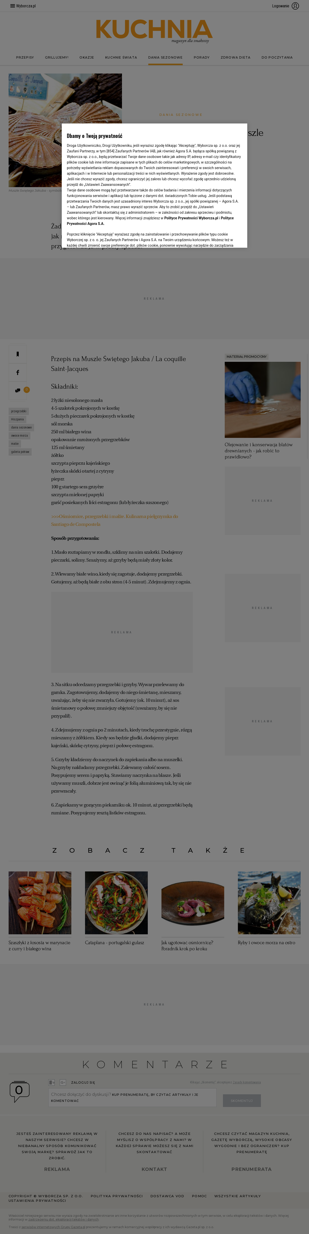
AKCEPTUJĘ (225, 238)
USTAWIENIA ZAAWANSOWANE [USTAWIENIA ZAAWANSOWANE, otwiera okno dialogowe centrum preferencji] (100, 238)
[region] (154, 185)
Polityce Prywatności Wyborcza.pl (191, 218)
